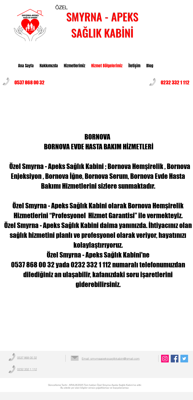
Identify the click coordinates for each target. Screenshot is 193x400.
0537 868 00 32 (29, 82)
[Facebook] (174, 358)
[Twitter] (184, 358)
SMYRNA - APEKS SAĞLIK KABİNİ (102, 24)
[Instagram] (165, 358)
